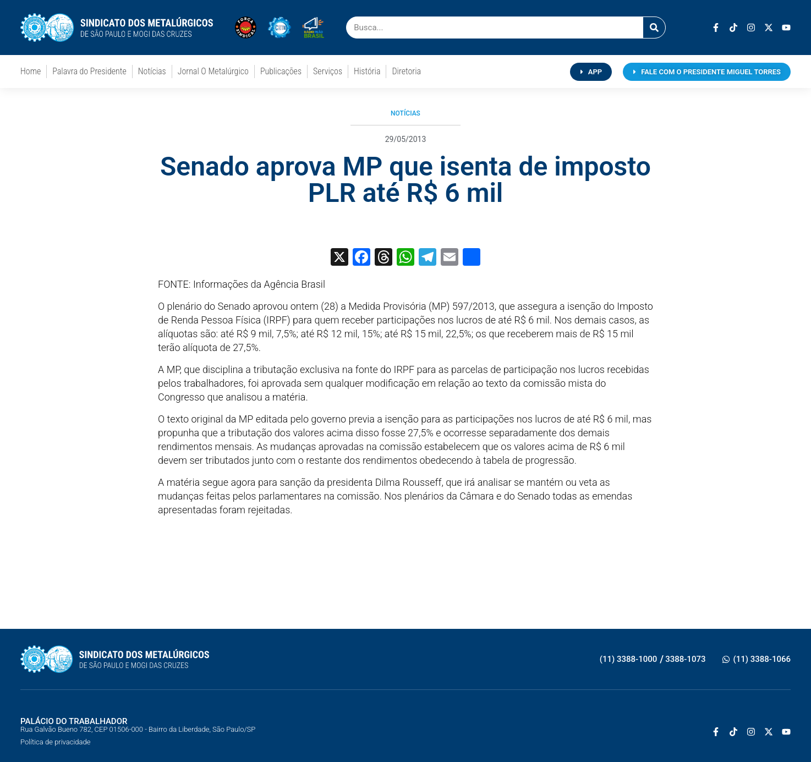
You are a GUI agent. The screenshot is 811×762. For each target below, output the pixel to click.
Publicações (281, 71)
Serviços (327, 71)
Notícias (152, 71)
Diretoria (406, 71)
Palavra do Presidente (89, 71)
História (367, 71)
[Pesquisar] (654, 27)
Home (30, 71)
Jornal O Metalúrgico (213, 71)
